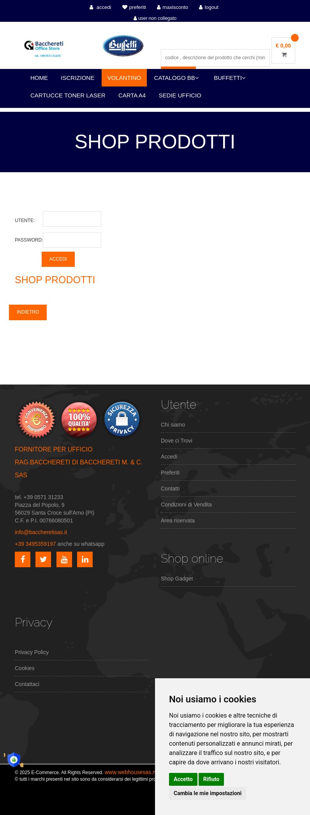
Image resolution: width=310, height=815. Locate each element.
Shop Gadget (177, 578)
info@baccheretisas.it (41, 532)
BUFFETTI (230, 77)
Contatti (170, 488)
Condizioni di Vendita (186, 504)
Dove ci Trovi (176, 440)
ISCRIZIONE (77, 77)
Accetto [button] (183, 779)
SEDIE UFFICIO (180, 95)
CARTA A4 (132, 95)
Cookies (25, 668)
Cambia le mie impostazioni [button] (207, 793)
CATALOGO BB (176, 77)
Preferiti (170, 472)
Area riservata (178, 520)
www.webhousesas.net (132, 772)
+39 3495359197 (35, 544)
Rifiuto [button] (211, 779)
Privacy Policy (32, 652)
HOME (39, 77)
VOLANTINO (124, 77)
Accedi (169, 456)
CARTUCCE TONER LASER (68, 95)
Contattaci (27, 684)
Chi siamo (173, 425)
